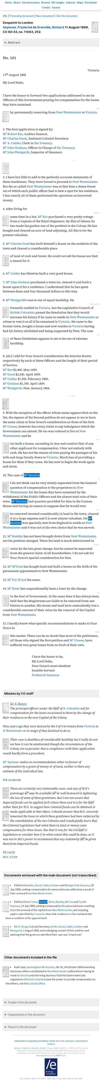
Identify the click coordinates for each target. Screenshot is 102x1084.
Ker (31, 885)
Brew (51, 902)
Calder (45, 885)
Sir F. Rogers (18, 704)
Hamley (43, 902)
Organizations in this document (26, 1014)
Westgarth (70, 885)
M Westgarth (15, 300)
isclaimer (91, 2)
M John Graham (15, 148)
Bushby (59, 902)
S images (58, 2)
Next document (45, 15)
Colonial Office (36, 983)
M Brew (13, 588)
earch (56, 7)
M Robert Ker (12, 134)
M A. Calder (11, 143)
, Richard (50, 27)
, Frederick (17, 27)
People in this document (22, 1002)
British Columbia (22, 312)
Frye (80, 902)
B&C (6, 857)
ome (8, 2)
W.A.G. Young (21, 927)
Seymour (85, 885)
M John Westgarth (16, 152)
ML (5, 15)
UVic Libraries (67, 1041)
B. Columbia (71, 708)
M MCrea (15, 566)
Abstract (14, 42)
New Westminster (68, 112)
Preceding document (22, 15)
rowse (45, 2)
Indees (70, 2)
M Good (9, 374)
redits (46, 7)
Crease (34, 902)
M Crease (10, 426)
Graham (54, 885)
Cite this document (66, 15)
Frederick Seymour (45, 675)
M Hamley (32, 475)
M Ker (43, 217)
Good (38, 885)
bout (17, 2)
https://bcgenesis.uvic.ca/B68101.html (51, 1055)
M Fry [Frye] (16, 580)
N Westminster (12, 731)
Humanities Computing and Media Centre (34, 1041)
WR (5, 780)
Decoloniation (31, 2)
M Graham (11, 383)
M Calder (13, 273)
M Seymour (11, 762)
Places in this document (22, 1027)
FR (4, 852)
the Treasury (43, 143)
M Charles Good (15, 138)
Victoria (91, 112)
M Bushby (15, 536)
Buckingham (34, 967)
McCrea (69, 902)
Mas (80, 2)
